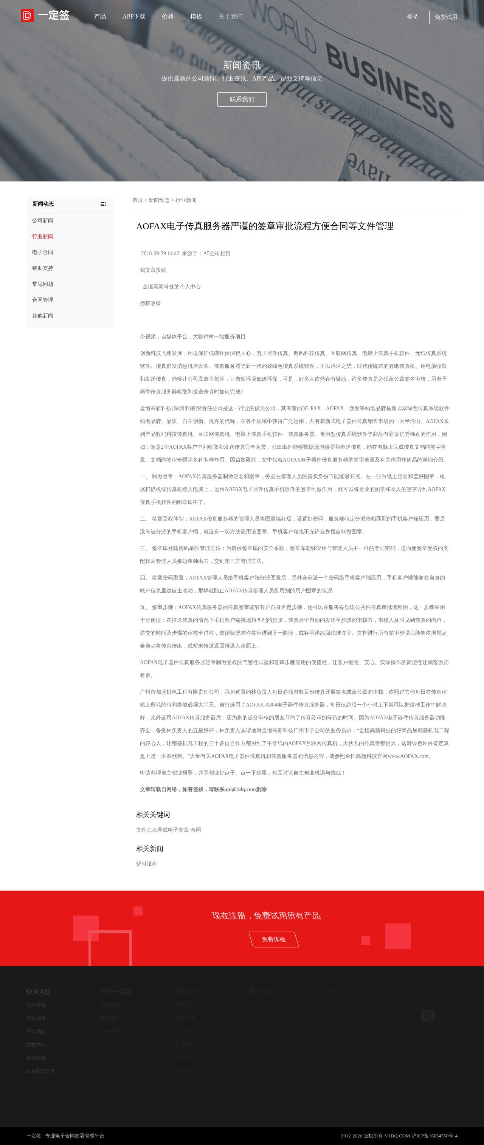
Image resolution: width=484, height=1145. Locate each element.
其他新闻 (334, 1031)
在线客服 (260, 1031)
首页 (137, 200)
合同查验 (185, 1031)
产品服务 (36, 1018)
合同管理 (185, 1018)
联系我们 (242, 99)
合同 (196, 830)
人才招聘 (111, 1031)
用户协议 (260, 1018)
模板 (196, 16)
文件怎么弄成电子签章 (162, 830)
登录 (412, 17)
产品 (100, 16)
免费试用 (446, 17)
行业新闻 (186, 200)
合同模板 (36, 1058)
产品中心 (187, 992)
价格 (168, 16)
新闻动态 (159, 200)
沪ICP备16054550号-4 (434, 1136)
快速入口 (38, 992)
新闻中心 (334, 1005)
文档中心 (36, 1044)
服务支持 (262, 992)
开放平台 (185, 1058)
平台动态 (36, 1031)
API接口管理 (40, 1071)
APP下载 (134, 16)
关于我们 (231, 16)
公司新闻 (334, 1018)
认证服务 (185, 1044)
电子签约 (185, 1005)
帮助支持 (260, 1005)
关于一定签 (116, 992)
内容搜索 (36, 1005)
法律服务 (185, 1071)
